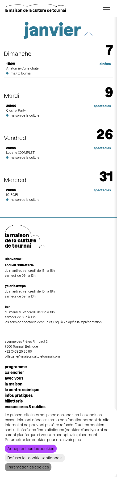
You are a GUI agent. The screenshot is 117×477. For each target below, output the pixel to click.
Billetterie (14, 401)
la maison (13, 384)
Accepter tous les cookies (30, 448)
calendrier (14, 372)
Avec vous (14, 378)
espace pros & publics (25, 407)
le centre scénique (22, 390)
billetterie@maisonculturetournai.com (32, 356)
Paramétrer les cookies (28, 467)
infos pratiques (19, 395)
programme (16, 367)
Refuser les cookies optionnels (34, 458)
